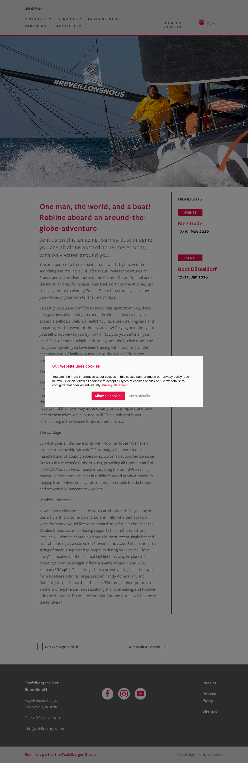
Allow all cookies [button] (108, 396)
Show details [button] (139, 396)
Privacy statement (115, 385)
